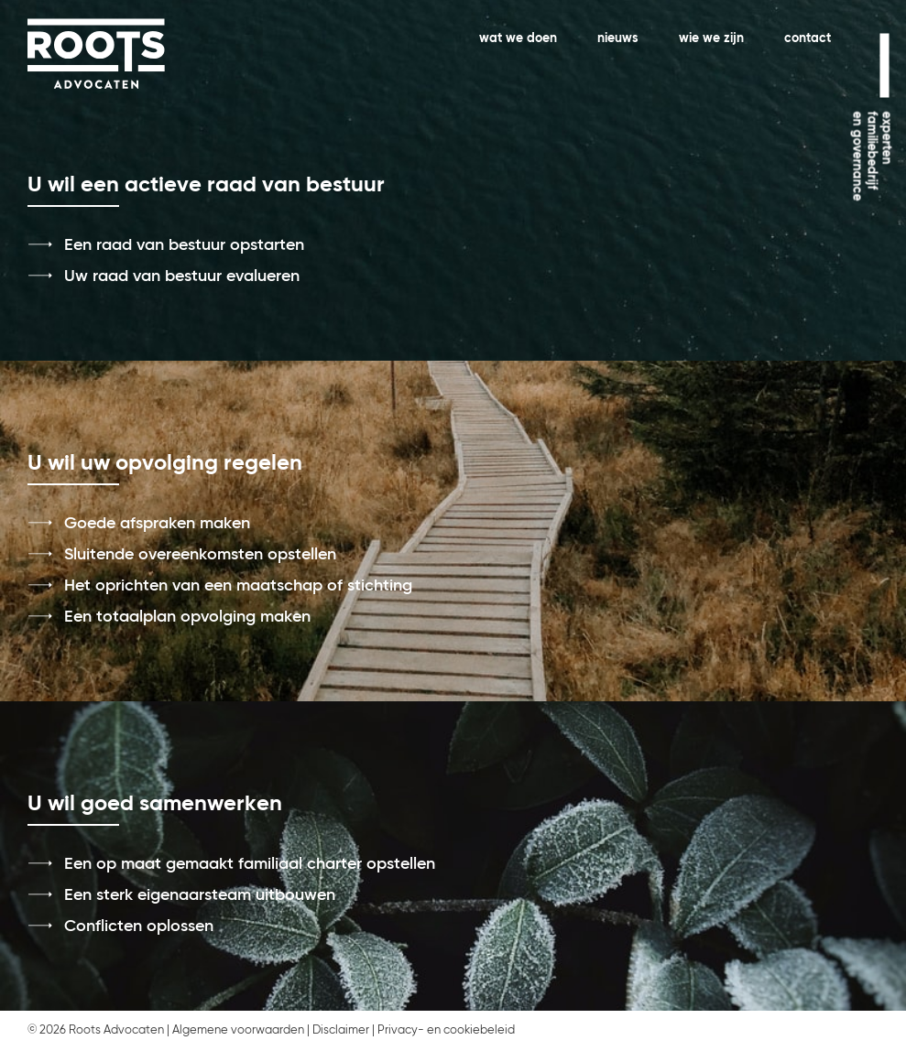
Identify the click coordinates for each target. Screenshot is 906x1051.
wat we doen (518, 38)
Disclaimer (340, 1030)
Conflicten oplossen (138, 926)
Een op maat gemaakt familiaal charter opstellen (249, 864)
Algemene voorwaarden (238, 1030)
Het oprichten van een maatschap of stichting (238, 586)
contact (807, 38)
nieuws (618, 38)
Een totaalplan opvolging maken (187, 617)
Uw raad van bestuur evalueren (182, 276)
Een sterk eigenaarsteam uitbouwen (199, 895)
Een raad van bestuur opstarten (184, 245)
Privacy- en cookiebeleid (446, 1030)
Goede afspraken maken (157, 523)
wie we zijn (711, 38)
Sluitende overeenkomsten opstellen (200, 555)
